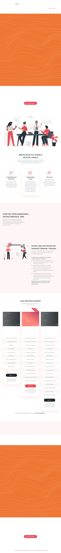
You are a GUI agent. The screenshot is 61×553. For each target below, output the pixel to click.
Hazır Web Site (22, 8)
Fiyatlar (33, 4)
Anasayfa (17, 4)
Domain (28, 4)
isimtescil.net (20, 550)
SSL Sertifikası (44, 8)
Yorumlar (38, 4)
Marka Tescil (45, 550)
